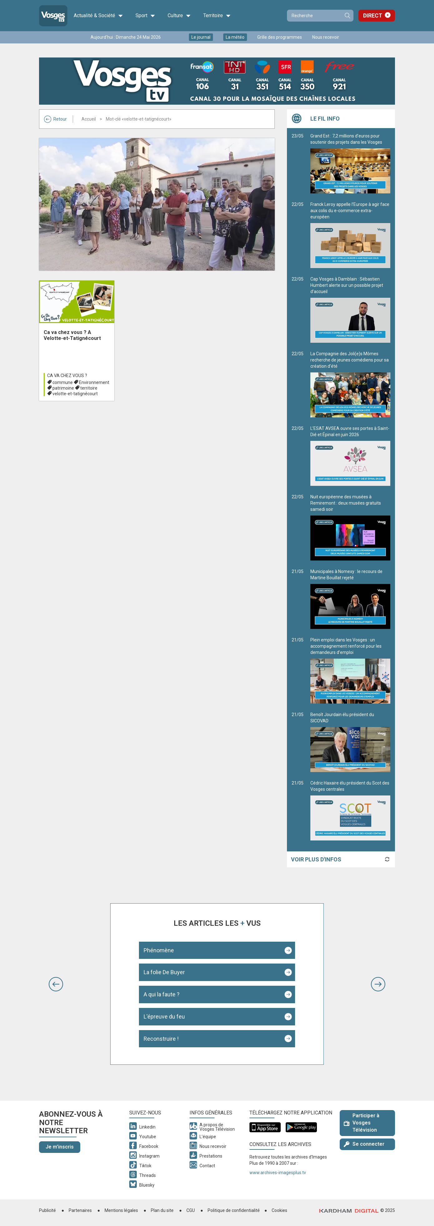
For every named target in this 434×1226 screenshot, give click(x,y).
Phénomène (159, 950)
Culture (179, 15)
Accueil (88, 119)
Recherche (347, 16)
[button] (55, 984)
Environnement (94, 382)
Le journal (200, 37)
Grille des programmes (279, 37)
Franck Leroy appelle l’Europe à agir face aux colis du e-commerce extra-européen (350, 235)
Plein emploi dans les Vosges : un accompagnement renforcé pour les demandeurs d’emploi (350, 670)
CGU (190, 1210)
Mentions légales (121, 1210)
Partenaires (80, 1210)
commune (62, 382)
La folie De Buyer (164, 972)
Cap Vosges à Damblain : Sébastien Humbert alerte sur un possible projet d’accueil (350, 310)
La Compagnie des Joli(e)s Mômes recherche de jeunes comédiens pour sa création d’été (350, 384)
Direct (372, 15)
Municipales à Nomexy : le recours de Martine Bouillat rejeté (350, 599)
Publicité (47, 1210)
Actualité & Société (98, 15)
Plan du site (162, 1210)
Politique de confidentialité (234, 1210)
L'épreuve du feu (164, 1016)
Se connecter (364, 1144)
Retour (55, 119)
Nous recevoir (325, 37)
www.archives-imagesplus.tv (277, 1172)
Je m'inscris (60, 1147)
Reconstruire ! (161, 1038)
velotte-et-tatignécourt (75, 393)
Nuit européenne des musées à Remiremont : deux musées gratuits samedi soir (350, 527)
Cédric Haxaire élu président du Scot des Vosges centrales (350, 810)
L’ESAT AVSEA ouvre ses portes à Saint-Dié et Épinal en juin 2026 (350, 456)
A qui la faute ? (162, 994)
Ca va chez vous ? (67, 375)
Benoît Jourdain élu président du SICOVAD (350, 742)
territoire (88, 388)
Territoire (217, 15)
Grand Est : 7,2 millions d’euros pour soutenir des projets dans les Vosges (350, 163)
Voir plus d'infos (316, 859)
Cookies (279, 1210)
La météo (235, 37)
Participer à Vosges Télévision (361, 1123)
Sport (145, 15)
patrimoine (63, 388)
